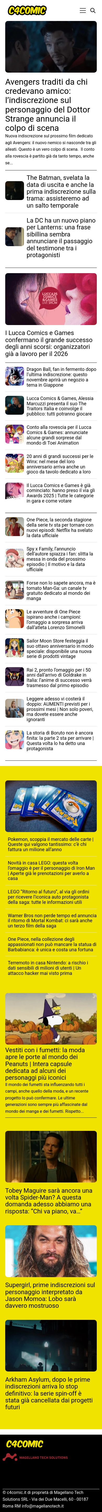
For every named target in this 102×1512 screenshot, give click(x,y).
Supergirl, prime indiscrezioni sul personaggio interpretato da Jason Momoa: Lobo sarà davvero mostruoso (50, 1295)
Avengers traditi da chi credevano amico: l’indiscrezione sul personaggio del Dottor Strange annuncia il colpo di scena (47, 105)
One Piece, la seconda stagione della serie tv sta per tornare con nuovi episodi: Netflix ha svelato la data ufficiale (60, 527)
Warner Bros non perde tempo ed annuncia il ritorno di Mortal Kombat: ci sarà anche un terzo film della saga (52, 921)
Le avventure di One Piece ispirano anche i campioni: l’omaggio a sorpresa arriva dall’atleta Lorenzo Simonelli (56, 619)
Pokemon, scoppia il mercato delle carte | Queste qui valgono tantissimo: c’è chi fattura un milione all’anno (50, 844)
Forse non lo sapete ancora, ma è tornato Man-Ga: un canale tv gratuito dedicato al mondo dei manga (61, 590)
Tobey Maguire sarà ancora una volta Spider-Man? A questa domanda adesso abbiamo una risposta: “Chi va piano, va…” (48, 1201)
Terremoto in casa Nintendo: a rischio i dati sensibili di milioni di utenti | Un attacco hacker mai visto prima (48, 968)
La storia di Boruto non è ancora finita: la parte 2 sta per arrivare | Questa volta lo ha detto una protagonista (60, 740)
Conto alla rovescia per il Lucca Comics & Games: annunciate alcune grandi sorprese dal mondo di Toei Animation (59, 434)
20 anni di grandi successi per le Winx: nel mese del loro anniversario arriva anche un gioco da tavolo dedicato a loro (60, 463)
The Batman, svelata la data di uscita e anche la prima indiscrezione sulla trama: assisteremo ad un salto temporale (61, 191)
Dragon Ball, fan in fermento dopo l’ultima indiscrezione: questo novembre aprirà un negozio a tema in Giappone (61, 376)
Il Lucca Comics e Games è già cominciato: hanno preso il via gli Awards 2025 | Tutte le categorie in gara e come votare (61, 493)
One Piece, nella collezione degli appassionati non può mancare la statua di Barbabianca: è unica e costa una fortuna (52, 944)
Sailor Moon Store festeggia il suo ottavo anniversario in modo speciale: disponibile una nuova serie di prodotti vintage (60, 648)
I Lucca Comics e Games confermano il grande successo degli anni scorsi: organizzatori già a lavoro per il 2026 (49, 343)
